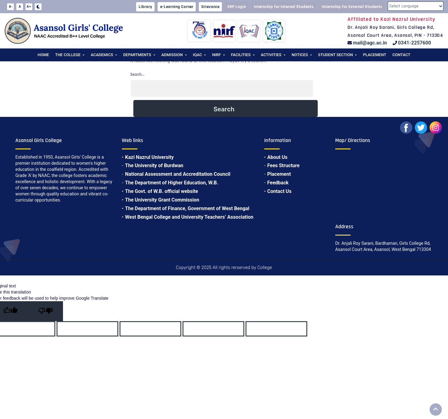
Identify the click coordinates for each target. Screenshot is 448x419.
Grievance (210, 7)
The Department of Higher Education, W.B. (171, 183)
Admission (172, 54)
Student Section (335, 54)
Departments (137, 54)
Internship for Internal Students (284, 7)
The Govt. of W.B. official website (161, 191)
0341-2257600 (414, 43)
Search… (137, 74)
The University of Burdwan (154, 165)
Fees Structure (283, 165)
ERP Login (236, 7)
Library (145, 7)
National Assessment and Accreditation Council (177, 174)
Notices (300, 54)
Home (43, 54)
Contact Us (279, 191)
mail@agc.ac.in (370, 43)
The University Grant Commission (162, 200)
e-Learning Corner (176, 7)
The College (68, 54)
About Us (277, 157)
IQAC (197, 54)
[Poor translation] (45, 311)
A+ (29, 6)
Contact (401, 54)
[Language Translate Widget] (415, 6)
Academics (102, 54)
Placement (374, 54)
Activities (271, 54)
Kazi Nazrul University (149, 157)
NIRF (216, 54)
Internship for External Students (352, 7)
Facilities (241, 54)
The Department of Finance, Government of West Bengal (187, 208)
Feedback (278, 183)
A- (10, 6)
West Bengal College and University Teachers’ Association (189, 217)
